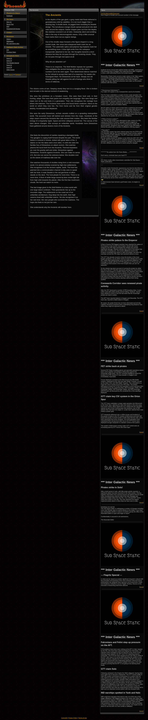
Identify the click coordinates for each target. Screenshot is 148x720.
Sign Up (9, 22)
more (141, 86)
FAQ (8, 26)
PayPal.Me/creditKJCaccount (110, 13)
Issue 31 (9, 65)
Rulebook (9, 16)
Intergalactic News (13, 56)
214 (8, 50)
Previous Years (11, 52)
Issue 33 (9, 58)
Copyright (64, 718)
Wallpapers (10, 41)
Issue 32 (9, 60)
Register (17, 74)
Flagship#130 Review (13, 29)
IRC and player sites (13, 43)
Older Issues (10, 69)
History (9, 39)
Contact (9, 32)
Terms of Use (82, 718)
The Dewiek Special (13, 63)
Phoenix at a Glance (13, 13)
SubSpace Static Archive (15, 47)
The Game (10, 19)
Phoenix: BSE (9, 10)
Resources (10, 36)
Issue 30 (9, 67)
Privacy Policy (72, 718)
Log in (11, 74)
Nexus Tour (10, 24)
